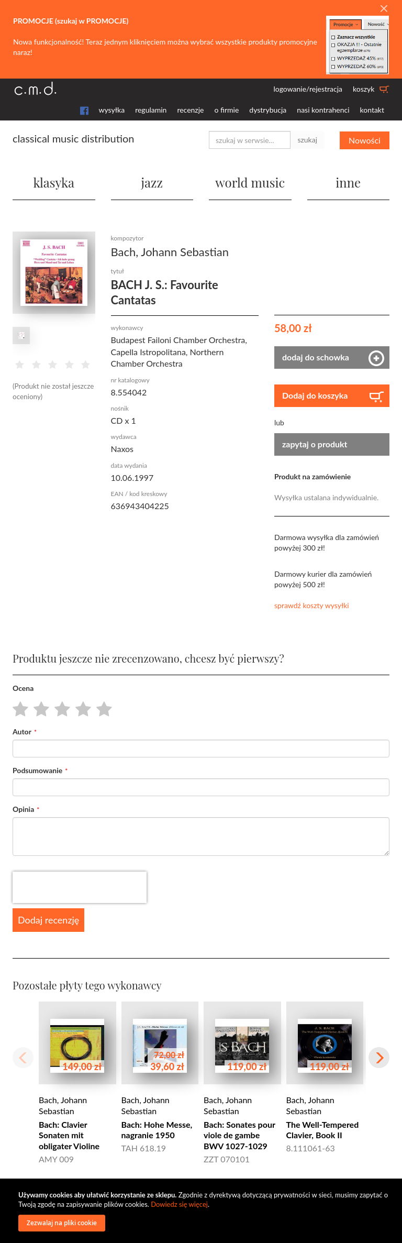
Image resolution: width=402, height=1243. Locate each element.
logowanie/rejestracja (307, 88)
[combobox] (250, 140)
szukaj (307, 139)
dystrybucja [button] (267, 109)
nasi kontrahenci (323, 109)
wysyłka (112, 109)
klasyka (54, 182)
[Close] (383, 9)
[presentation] (80, 887)
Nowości (365, 140)
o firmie (226, 109)
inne (348, 182)
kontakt (372, 109)
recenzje (190, 109)
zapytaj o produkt (315, 444)
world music (250, 182)
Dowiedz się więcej (179, 1204)
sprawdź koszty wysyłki (311, 604)
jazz (152, 182)
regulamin (150, 109)
